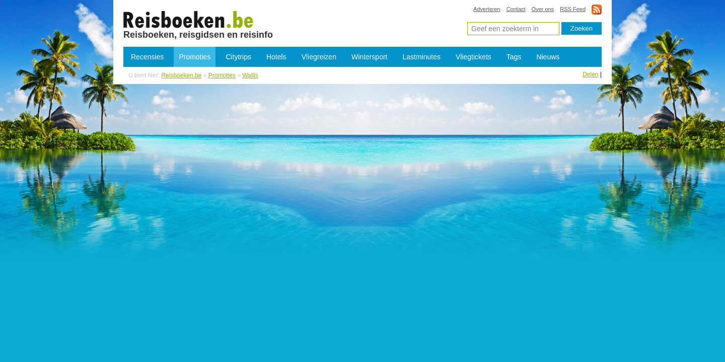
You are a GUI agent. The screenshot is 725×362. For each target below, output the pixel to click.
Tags (514, 57)
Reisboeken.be (181, 75)
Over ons (543, 9)
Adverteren (486, 9)
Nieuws (547, 57)
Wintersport (369, 57)
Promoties (194, 57)
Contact (516, 9)
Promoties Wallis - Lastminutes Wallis (188, 19)
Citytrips (238, 57)
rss (597, 9)
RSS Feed (573, 9)
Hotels (276, 57)
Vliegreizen (319, 57)
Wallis (250, 75)
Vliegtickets (473, 57)
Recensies (147, 57)
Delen (590, 74)
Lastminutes (422, 57)
